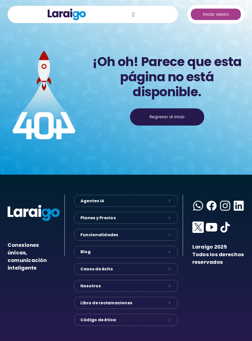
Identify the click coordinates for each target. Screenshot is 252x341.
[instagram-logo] (225, 202)
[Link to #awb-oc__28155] (133, 14)
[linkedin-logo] (238, 202)
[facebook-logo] (211, 202)
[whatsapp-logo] (198, 202)
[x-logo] (198, 223)
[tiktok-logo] (225, 223)
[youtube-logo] (211, 223)
